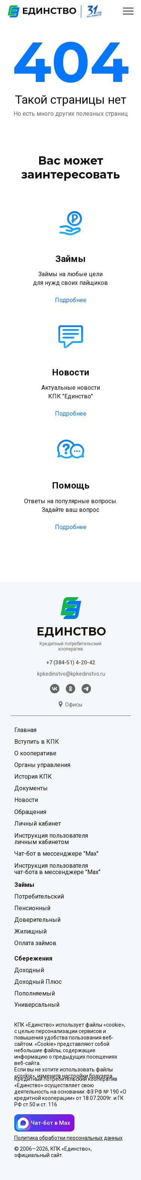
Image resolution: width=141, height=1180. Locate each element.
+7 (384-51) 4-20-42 (70, 663)
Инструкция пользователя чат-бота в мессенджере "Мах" (57, 869)
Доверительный (37, 919)
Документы (31, 788)
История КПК (33, 776)
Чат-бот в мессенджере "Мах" (56, 853)
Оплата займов (35, 943)
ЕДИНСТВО (71, 631)
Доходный (29, 970)
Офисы (73, 705)
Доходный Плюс (38, 981)
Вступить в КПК (36, 741)
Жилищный (30, 931)
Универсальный (36, 1004)
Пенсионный (32, 908)
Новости (70, 372)
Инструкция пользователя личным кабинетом (51, 839)
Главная (25, 730)
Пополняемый (34, 993)
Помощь (70, 485)
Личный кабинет (37, 823)
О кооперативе (35, 753)
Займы (70, 259)
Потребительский (39, 896)
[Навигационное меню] (128, 11)
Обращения (30, 811)
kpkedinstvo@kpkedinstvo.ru (71, 674)
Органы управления (42, 765)
